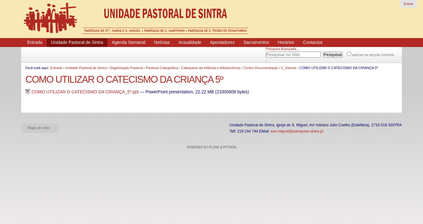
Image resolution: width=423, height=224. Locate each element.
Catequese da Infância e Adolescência (210, 68)
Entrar (408, 4)
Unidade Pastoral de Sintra (86, 68)
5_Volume (289, 68)
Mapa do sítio (38, 128)
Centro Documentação (260, 68)
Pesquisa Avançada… (283, 49)
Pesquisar (273, 53)
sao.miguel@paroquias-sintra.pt (296, 131)
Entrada (56, 68)
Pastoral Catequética (162, 68)
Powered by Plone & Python (211, 147)
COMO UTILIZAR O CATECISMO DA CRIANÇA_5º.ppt (82, 91)
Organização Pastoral (126, 68)
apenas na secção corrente (373, 55)
